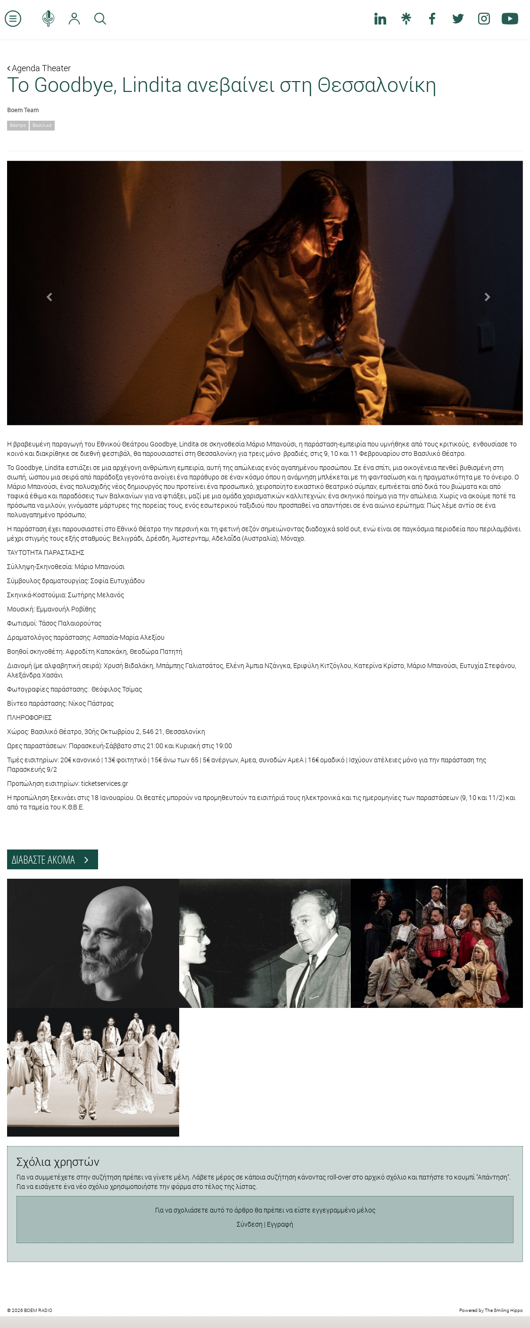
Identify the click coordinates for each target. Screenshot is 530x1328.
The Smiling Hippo (504, 1310)
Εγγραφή (280, 1224)
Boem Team (23, 110)
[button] (45, 293)
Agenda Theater (39, 68)
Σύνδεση (250, 1224)
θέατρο (18, 125)
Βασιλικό (42, 125)
